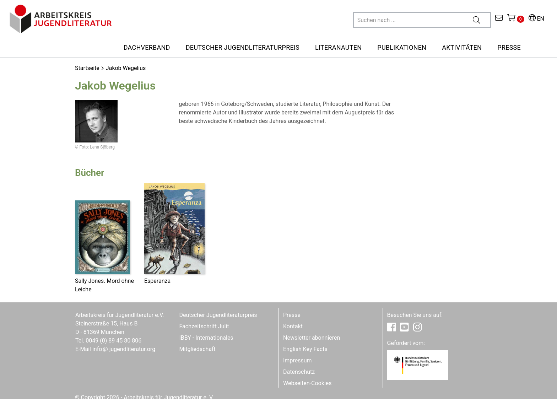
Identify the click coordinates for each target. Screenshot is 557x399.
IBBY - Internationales (206, 337)
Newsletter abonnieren (311, 337)
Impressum (297, 360)
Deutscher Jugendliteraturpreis (218, 315)
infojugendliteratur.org (123, 349)
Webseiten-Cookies (307, 383)
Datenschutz (299, 371)
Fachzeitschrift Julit (204, 326)
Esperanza (157, 280)
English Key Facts (305, 349)
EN (536, 18)
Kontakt (293, 326)
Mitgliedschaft (197, 349)
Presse (292, 315)
